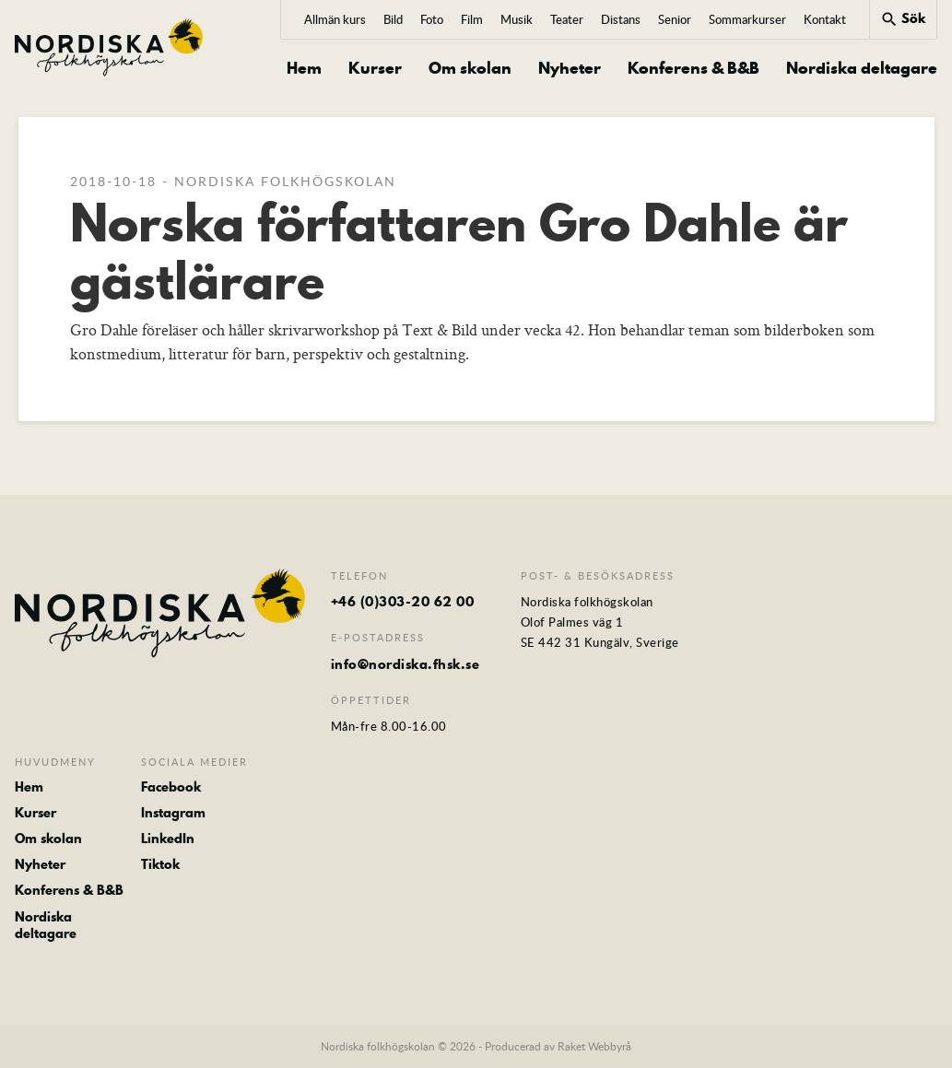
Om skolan (470, 68)
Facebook (171, 787)
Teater (566, 19)
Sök (902, 18)
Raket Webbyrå (594, 1046)
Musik (516, 19)
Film (472, 19)
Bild (393, 19)
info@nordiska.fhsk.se (405, 664)
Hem (304, 68)
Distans (621, 19)
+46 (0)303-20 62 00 (403, 602)
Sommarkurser (747, 19)
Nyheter (569, 68)
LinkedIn (167, 838)
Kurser (375, 68)
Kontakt (825, 19)
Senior (674, 19)
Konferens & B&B (693, 68)
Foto (431, 19)
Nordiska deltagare (861, 68)
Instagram (173, 812)
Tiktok (160, 864)
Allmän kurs (335, 19)
